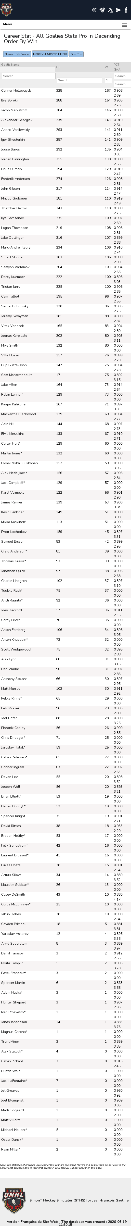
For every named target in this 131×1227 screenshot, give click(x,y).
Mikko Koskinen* (13, 522)
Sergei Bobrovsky (14, 306)
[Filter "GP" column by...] (79, 80)
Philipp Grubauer (14, 198)
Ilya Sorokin (10, 100)
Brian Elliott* (11, 796)
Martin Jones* (11, 453)
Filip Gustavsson (14, 365)
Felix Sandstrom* (14, 845)
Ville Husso (10, 355)
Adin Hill (7, 424)
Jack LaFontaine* (14, 1080)
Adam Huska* (12, 992)
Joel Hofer (9, 718)
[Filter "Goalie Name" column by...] (29, 76)
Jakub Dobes (11, 914)
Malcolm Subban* (15, 884)
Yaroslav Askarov (14, 933)
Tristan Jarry (10, 286)
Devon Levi (9, 777)
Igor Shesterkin (13, 139)
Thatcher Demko (14, 208)
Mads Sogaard (12, 1110)
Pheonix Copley (13, 728)
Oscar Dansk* (12, 1139)
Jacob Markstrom (14, 110)
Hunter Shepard (13, 1002)
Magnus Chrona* (14, 1031)
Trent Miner (10, 1041)
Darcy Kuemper (13, 277)
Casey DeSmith (13, 894)
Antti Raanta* (12, 600)
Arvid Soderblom (14, 943)
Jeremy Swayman (14, 316)
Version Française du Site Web (32, 1221)
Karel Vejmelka (13, 492)
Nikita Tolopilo (12, 963)
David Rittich (11, 826)
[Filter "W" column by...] (108, 80)
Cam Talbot (10, 296)
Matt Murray (10, 688)
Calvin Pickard (12, 1061)
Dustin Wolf (10, 1071)
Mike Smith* (10, 345)
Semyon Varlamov (15, 267)
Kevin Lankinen (13, 512)
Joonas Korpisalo (14, 335)
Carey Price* (10, 620)
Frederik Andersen (15, 178)
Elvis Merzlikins (13, 433)
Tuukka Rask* (12, 590)
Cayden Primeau (13, 924)
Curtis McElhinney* (15, 904)
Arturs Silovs (11, 875)
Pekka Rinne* (11, 698)
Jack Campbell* (13, 482)
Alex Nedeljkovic (14, 473)
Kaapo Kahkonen (14, 404)
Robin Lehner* (12, 394)
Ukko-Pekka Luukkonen (19, 463)
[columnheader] (27, 64)
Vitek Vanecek (12, 326)
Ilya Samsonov (12, 218)
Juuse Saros (10, 149)
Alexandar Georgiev (16, 120)
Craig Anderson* (14, 551)
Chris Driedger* (13, 737)
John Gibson (10, 188)
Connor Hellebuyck (16, 90)
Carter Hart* (10, 443)
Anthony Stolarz (13, 678)
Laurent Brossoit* (14, 855)
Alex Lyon (8, 659)
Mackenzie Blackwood (18, 414)
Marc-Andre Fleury (15, 247)
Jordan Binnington (15, 159)
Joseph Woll (10, 786)
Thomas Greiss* (13, 561)
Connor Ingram (12, 767)
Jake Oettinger (12, 237)
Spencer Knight (13, 816)
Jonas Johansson (14, 1022)
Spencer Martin (13, 982)
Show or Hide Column (17, 54)
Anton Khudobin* (14, 639)
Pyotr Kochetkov (13, 531)
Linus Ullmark (11, 169)
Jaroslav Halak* (13, 747)
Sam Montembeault (16, 375)
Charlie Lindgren (14, 580)
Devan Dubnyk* (13, 806)
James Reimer (11, 502)
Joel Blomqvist (12, 1100)
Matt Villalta (11, 1120)
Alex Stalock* (12, 1051)
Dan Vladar (10, 669)
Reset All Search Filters (50, 54)
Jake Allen (9, 384)
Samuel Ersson (13, 541)
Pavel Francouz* (13, 973)
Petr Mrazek (10, 708)
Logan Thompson (14, 227)
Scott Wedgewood (16, 649)
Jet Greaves (10, 1090)
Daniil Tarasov (12, 953)
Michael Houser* (14, 1129)
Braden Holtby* (13, 835)
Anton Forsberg (13, 629)
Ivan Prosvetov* (13, 1012)
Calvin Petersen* (14, 757)
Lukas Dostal (11, 865)
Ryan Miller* (10, 1149)
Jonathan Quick (13, 571)
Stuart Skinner (12, 257)
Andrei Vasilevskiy (15, 129)
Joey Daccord (11, 610)
